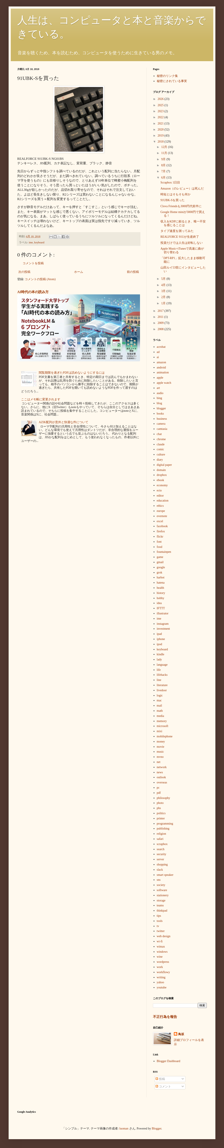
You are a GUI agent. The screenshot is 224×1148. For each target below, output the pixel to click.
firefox (161, 531)
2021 (161, 123)
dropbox (162, 475)
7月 (163, 171)
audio (160, 393)
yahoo (160, 982)
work (160, 967)
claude (161, 444)
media (160, 716)
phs (159, 808)
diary (160, 459)
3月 (163, 291)
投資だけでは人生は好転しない (181, 242)
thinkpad (162, 910)
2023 (161, 111)
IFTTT (161, 608)
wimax (161, 946)
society (161, 885)
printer (161, 818)
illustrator (162, 613)
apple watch (164, 382)
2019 (161, 135)
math (160, 710)
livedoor (162, 690)
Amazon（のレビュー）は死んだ (182, 188)
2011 (161, 316)
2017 (161, 310)
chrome (161, 439)
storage (161, 900)
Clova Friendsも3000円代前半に (181, 206)
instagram (163, 623)
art (158, 388)
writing (161, 977)
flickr (160, 536)
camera (161, 423)
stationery (163, 895)
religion (161, 833)
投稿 (160, 1079)
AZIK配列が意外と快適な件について (63, 422)
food (159, 546)
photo (160, 803)
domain (161, 470)
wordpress (163, 961)
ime (31, 242)
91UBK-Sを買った (172, 200)
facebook (162, 526)
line (159, 680)
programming (165, 823)
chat (159, 434)
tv (158, 926)
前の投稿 (133, 271)
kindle (160, 654)
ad (158, 352)
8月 (163, 165)
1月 (163, 303)
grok (159, 572)
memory (162, 721)
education (162, 500)
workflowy (163, 972)
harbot (161, 577)
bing (159, 398)
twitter (161, 931)
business (162, 418)
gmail (160, 562)
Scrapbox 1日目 (170, 182)
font (159, 541)
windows (162, 951)
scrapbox (162, 844)
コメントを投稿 (33, 263)
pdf (159, 792)
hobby (160, 598)
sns (159, 879)
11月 (164, 153)
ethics (160, 505)
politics (161, 813)
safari (160, 838)
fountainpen (164, 551)
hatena (161, 582)
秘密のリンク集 (167, 76)
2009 (161, 323)
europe (161, 511)
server (160, 859)
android (161, 367)
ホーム (78, 271)
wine (160, 956)
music (160, 751)
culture (161, 454)
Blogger (156, 1128)
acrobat (161, 346)
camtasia (162, 428)
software (162, 890)
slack (160, 869)
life (159, 669)
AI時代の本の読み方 (33, 292)
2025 (161, 105)
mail (159, 705)
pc (158, 787)
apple (160, 377)
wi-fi (160, 941)
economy (162, 485)
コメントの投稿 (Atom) (40, 279)
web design (163, 936)
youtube (161, 987)
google (161, 567)
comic (160, 449)
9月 (163, 159)
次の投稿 (24, 271)
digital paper (164, 464)
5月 (163, 278)
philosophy (163, 798)
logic (160, 695)
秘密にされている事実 (172, 81)
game (160, 557)
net (158, 762)
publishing (163, 828)
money (161, 741)
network (162, 767)
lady (159, 659)
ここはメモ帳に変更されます (40, 399)
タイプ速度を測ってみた (177, 231)
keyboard (39, 242)
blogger (161, 408)
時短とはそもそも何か (175, 194)
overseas (162, 782)
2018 (161, 141)
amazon (161, 362)
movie (160, 746)
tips (159, 915)
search (161, 849)
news (160, 772)
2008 (161, 329)
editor (160, 495)
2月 (163, 297)
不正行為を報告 (165, 1017)
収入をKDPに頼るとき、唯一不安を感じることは (183, 223)
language (162, 664)
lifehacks (162, 674)
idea (159, 603)
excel (160, 521)
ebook (160, 480)
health (160, 587)
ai (158, 357)
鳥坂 (181, 1034)
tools (160, 921)
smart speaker (165, 874)
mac (159, 700)
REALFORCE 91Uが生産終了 (179, 236)
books (160, 413)
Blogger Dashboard (168, 1061)
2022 (161, 117)
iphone (161, 639)
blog (159, 403)
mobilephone (165, 736)
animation (163, 372)
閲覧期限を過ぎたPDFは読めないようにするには (72, 372)
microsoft (162, 726)
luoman (123, 1128)
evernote (162, 516)
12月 (164, 147)
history (161, 593)
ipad (159, 633)
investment (163, 628)
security (161, 854)
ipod (159, 644)
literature (162, 685)
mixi (159, 731)
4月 (163, 285)
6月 (163, 177)
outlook (161, 777)
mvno (160, 756)
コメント (163, 1086)
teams (160, 905)
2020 (161, 129)
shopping (162, 864)
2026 (161, 99)
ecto (159, 490)
